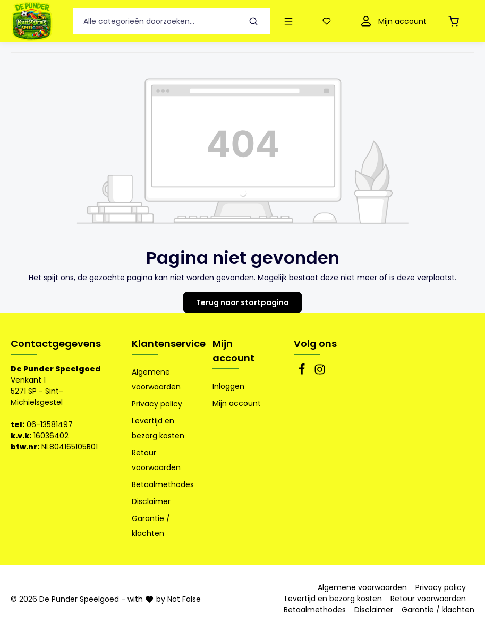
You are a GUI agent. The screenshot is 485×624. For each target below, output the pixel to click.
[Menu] (290, 21)
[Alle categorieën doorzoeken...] (155, 21)
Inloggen (228, 386)
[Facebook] (303, 372)
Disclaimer (151, 501)
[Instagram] (320, 372)
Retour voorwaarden (156, 460)
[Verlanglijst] (328, 21)
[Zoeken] (253, 21)
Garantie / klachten (151, 526)
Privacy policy (157, 403)
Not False (184, 599)
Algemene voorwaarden (156, 379)
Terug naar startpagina (242, 302)
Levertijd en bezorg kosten (158, 428)
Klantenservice (169, 343)
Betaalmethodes (163, 484)
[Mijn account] (392, 21)
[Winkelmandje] (455, 21)
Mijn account (233, 351)
